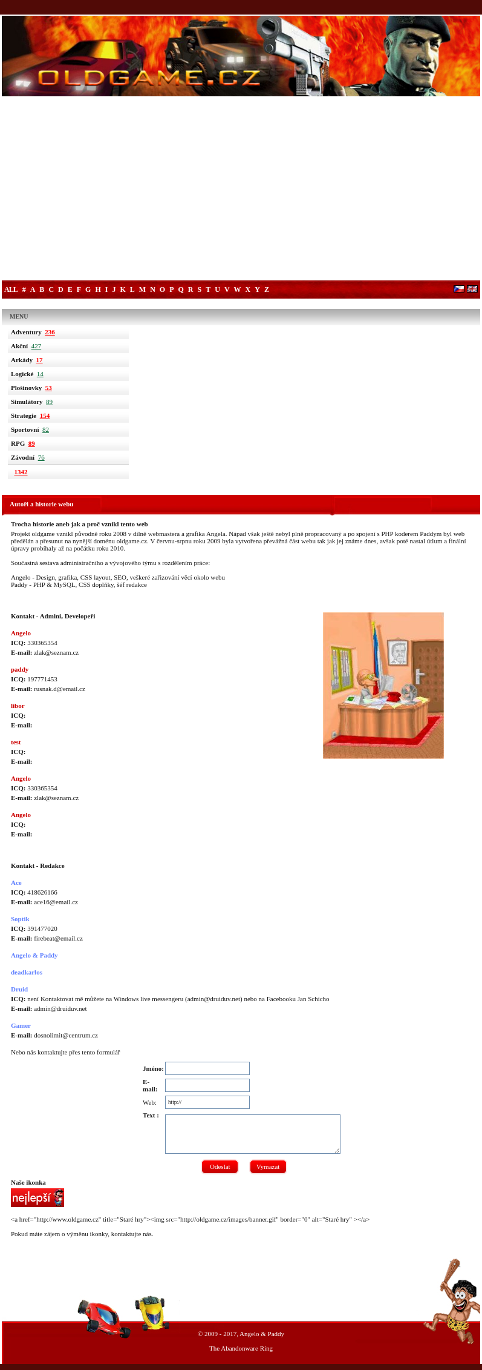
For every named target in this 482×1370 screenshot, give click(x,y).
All (11, 289)
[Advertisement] (241, 189)
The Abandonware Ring (241, 1348)
